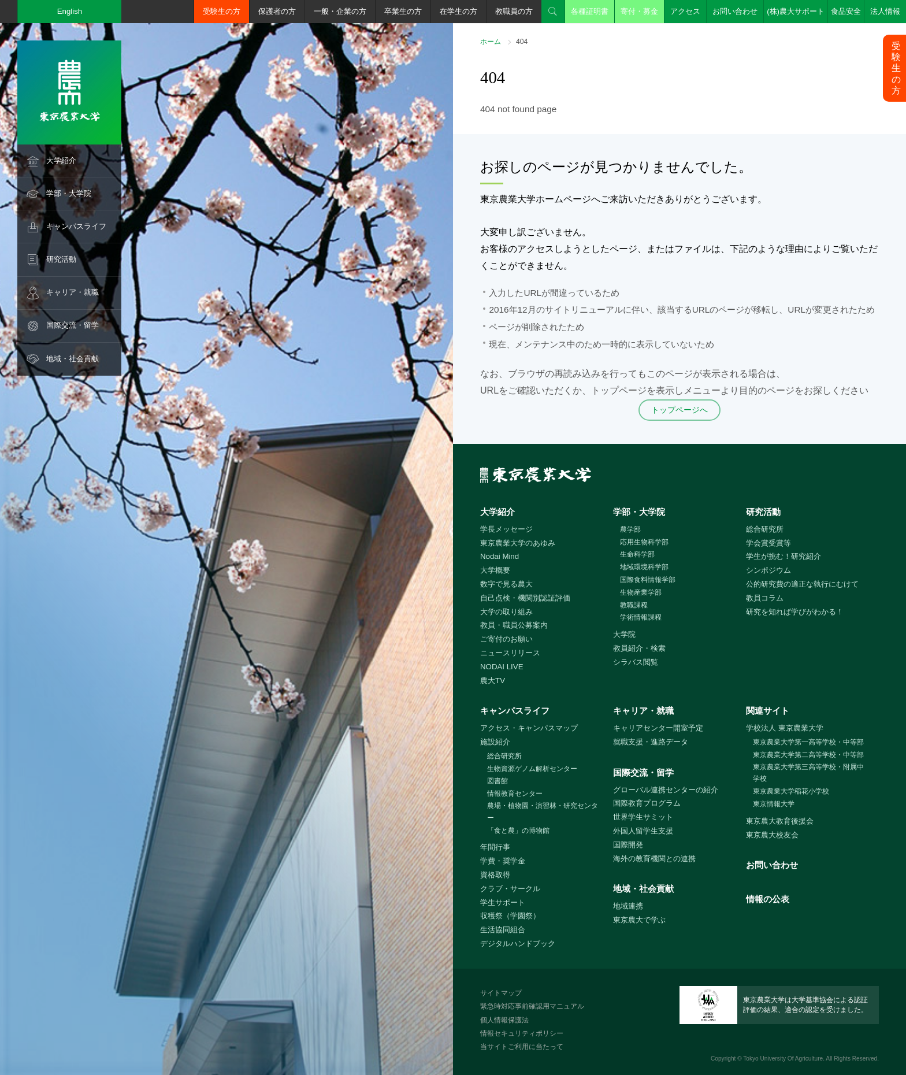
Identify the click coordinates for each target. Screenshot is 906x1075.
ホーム (490, 42)
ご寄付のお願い (506, 639)
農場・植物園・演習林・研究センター (542, 812)
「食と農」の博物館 (518, 830)
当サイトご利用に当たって (521, 1047)
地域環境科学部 (644, 567)
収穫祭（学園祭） (510, 915)
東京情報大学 (773, 804)
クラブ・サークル (510, 888)
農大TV (492, 680)
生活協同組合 (502, 929)
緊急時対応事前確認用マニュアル (532, 1006)
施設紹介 (495, 741)
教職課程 (634, 605)
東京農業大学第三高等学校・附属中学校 (808, 773)
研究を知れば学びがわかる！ (795, 611)
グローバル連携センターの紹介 (665, 789)
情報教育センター (515, 793)
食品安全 (846, 11)
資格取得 (495, 874)
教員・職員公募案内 (514, 625)
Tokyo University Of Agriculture (783, 1058)
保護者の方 (277, 11)
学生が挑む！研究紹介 (783, 556)
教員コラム (765, 598)
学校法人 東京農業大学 (784, 728)
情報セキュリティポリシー (521, 1033)
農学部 (630, 529)
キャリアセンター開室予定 (658, 728)
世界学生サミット (643, 817)
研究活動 (61, 259)
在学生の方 (458, 11)
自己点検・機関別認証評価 (525, 598)
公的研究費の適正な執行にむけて (802, 584)
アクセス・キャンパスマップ (529, 728)
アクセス (685, 11)
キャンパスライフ (76, 226)
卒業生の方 (403, 11)
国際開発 (628, 844)
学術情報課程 (641, 617)
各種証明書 (589, 11)
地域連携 (628, 906)
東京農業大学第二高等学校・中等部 (808, 755)
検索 (553, 11)
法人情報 (885, 11)
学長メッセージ (506, 529)
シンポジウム (768, 570)
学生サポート (502, 902)
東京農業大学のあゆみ (517, 543)
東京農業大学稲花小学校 (791, 791)
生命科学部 (637, 554)
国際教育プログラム (647, 803)
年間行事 (495, 847)
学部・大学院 (68, 193)
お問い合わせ (735, 11)
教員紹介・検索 (639, 648)
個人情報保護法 (504, 1020)
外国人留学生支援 (643, 830)
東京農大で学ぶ (639, 919)
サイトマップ (501, 993)
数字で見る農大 (506, 584)
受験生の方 (221, 11)
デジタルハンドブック (517, 943)
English (70, 11)
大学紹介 (61, 160)
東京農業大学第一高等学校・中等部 (808, 742)
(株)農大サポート (796, 11)
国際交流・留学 (72, 325)
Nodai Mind (499, 556)
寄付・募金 (639, 11)
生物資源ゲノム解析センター (532, 769)
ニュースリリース (510, 652)
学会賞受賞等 (768, 543)
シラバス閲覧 (635, 662)
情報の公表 (767, 899)
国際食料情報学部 (647, 580)
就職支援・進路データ (650, 741)
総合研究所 (765, 529)
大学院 (624, 634)
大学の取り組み (506, 611)
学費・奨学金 (502, 861)
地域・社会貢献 (72, 358)
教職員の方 (514, 11)
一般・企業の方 (340, 11)
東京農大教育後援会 (780, 821)
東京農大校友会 (772, 835)
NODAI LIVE (501, 666)
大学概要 (495, 570)
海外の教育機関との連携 (654, 858)
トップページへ (679, 409)
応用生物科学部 (644, 542)
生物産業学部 (641, 592)
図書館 (497, 781)
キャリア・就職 (72, 292)
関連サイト (767, 711)
